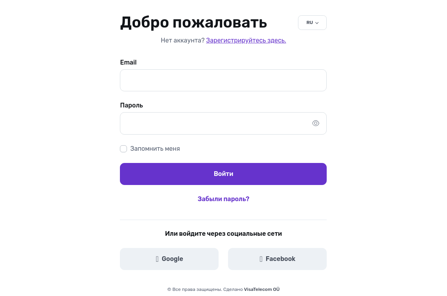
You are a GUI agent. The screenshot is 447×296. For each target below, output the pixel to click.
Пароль (131, 105)
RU (309, 22)
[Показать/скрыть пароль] (316, 123)
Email (128, 62)
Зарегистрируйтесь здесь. (246, 40)
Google (169, 259)
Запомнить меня (155, 148)
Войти (224, 174)
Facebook (278, 259)
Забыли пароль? (223, 199)
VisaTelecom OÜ (262, 289)
